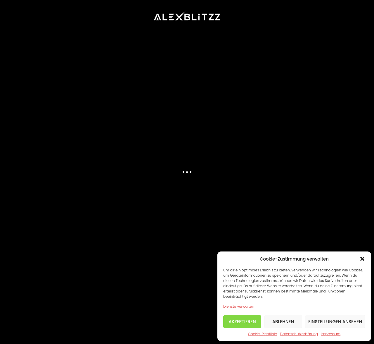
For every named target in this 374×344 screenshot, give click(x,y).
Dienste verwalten (238, 306)
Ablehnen (283, 322)
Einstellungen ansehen (335, 322)
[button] (362, 259)
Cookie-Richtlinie (262, 333)
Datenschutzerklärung (299, 333)
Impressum (330, 333)
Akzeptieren (242, 322)
